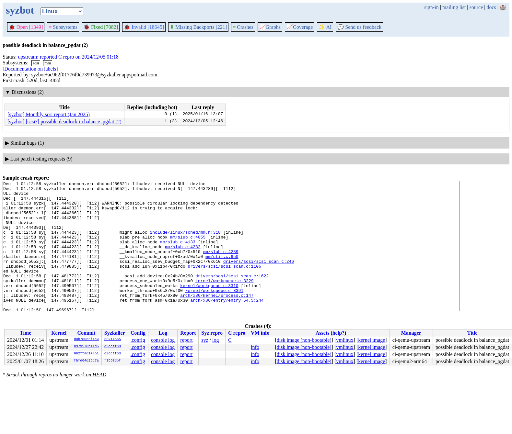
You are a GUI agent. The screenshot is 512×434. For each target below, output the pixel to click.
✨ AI (325, 27)
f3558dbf (112, 361)
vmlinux (344, 340)
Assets (323, 333)
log (215, 340)
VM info (260, 333)
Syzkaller (114, 333)
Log (162, 333)
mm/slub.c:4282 (182, 260)
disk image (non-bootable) (304, 340)
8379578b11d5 (86, 346)
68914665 (112, 339)
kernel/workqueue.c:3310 (209, 307)
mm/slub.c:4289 (220, 266)
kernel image (371, 340)
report (186, 340)
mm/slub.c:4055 (187, 248)
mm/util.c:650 (221, 272)
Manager (411, 333)
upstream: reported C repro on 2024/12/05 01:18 (68, 57)
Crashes (243, 27)
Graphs (270, 27)
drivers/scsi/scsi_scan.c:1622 (232, 295)
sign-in (431, 7)
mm (47, 63)
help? (338, 333)
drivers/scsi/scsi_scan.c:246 (258, 278)
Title (472, 333)
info (255, 347)
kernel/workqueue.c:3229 (224, 301)
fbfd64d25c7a (86, 361)
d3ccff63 (112, 346)
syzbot (20, 10)
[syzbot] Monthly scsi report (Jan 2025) (48, 114)
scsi (36, 63)
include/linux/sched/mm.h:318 (185, 243)
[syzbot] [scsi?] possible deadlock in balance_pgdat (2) (64, 121)
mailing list (454, 7)
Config (138, 333)
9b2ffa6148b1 (86, 353)
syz (204, 340)
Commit (86, 333)
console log (163, 340)
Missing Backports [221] (198, 27)
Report (188, 333)
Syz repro (212, 333)
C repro (236, 333)
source (476, 7)
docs (491, 7)
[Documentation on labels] (30, 69)
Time (25, 333)
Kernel (58, 333)
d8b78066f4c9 (86, 339)
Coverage (299, 27)
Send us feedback (359, 27)
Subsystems (63, 27)
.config (138, 340)
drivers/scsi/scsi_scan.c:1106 (224, 283)
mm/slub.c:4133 (177, 254)
